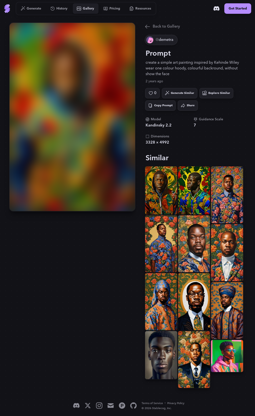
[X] (87, 405)
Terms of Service (152, 403)
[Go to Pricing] (112, 8)
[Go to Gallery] (85, 8)
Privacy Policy (175, 403)
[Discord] (216, 8)
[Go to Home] (7, 8)
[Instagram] (99, 405)
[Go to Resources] (140, 8)
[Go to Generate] (31, 8)
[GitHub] (133, 405)
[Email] (110, 405)
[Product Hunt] (122, 405)
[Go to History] (59, 8)
